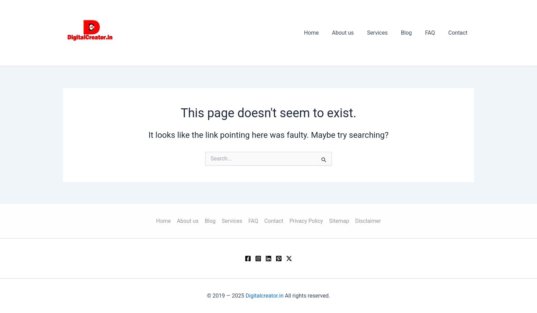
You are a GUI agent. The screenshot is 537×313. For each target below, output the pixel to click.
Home (323, 32)
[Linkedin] (268, 258)
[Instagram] (258, 258)
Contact (459, 32)
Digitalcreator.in (265, 295)
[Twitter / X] (289, 258)
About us (353, 32)
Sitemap (337, 220)
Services (385, 32)
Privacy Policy (305, 220)
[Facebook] (248, 258)
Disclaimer (366, 220)
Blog (412, 32)
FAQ (433, 32)
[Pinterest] (279, 258)
